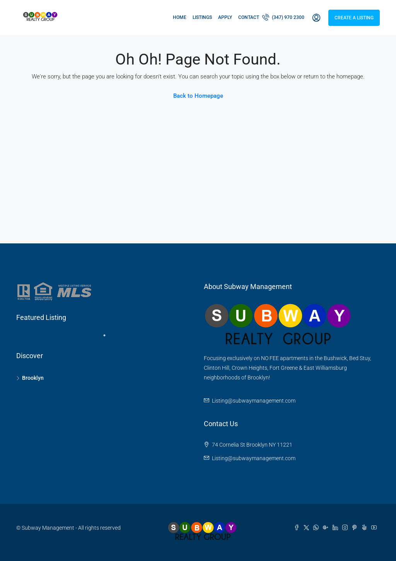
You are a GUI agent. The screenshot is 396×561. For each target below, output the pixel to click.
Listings (202, 17)
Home (179, 17)
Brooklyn (33, 378)
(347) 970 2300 (283, 17)
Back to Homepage (198, 95)
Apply (225, 17)
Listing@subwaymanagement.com (253, 401)
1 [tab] (108, 338)
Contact (248, 17)
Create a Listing (354, 17)
